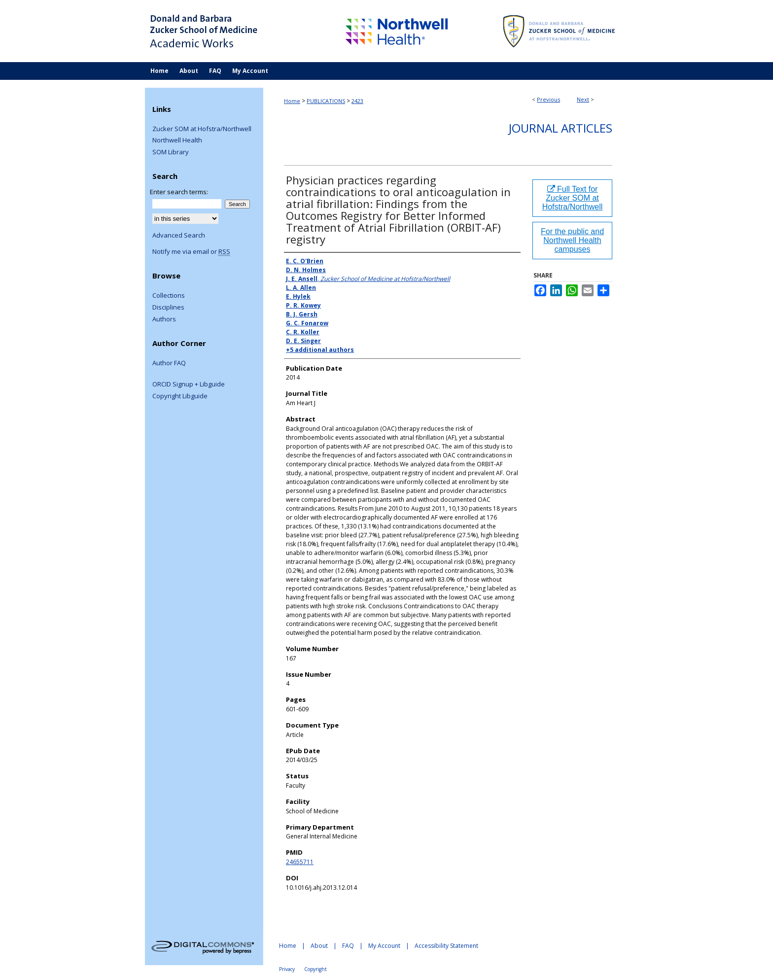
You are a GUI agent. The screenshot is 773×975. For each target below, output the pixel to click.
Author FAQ (169, 363)
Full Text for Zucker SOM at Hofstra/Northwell (572, 198)
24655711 (300, 862)
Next (583, 99)
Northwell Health (177, 140)
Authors (164, 319)
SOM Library (170, 152)
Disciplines (168, 308)
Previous (548, 99)
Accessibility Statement (446, 945)
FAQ (348, 945)
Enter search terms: (179, 191)
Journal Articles (560, 128)
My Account (384, 945)
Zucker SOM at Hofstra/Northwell (201, 129)
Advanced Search (178, 235)
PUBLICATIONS (326, 100)
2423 (357, 100)
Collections (168, 296)
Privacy (287, 969)
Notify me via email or (191, 252)
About (319, 945)
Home (292, 100)
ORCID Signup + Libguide (188, 384)
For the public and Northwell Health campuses (572, 240)
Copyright (315, 969)
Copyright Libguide (180, 396)
